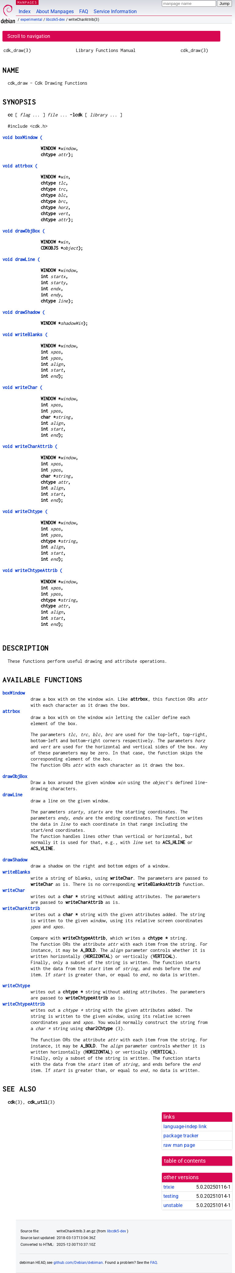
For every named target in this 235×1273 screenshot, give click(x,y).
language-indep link (185, 1126)
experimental (32, 19)
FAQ (83, 11)
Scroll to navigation (28, 36)
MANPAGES (27, 2)
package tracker (180, 1136)
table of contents (185, 1161)
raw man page (179, 1145)
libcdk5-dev (55, 19)
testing (170, 1196)
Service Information (115, 11)
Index (25, 11)
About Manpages (55, 11)
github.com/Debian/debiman (78, 1262)
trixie (168, 1187)
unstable (172, 1205)
